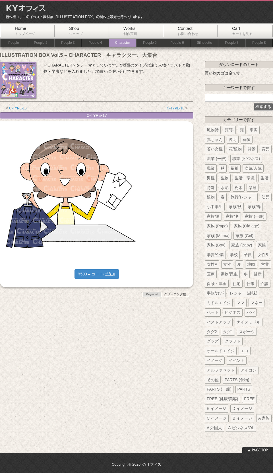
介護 (264, 283)
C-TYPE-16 (17, 108)
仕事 (251, 283)
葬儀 (247, 139)
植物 (211, 197)
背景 (252, 149)
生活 (264, 178)
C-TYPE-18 (175, 108)
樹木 (239, 187)
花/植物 (235, 149)
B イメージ (242, 418)
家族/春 (254, 206)
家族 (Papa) (217, 226)
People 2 (40, 43)
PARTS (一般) (219, 389)
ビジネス (233, 312)
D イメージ (242, 408)
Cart (242, 31)
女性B (263, 254)
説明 (233, 139)
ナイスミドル (248, 322)
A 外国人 (214, 428)
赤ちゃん (215, 139)
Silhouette (204, 43)
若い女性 (215, 149)
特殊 (211, 187)
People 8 (259, 43)
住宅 (237, 283)
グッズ (213, 341)
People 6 (177, 43)
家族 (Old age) (246, 226)
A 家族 (264, 418)
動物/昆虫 (229, 274)
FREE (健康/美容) (222, 399)
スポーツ (247, 331)
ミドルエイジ (219, 302)
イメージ (215, 360)
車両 (254, 130)
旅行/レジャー (243, 197)
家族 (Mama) (218, 235)
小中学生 (215, 206)
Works (130, 31)
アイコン (249, 370)
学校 (234, 254)
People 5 (149, 43)
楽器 (253, 187)
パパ (251, 312)
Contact (188, 31)
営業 (265, 264)
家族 (262, 245)
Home (25, 31)
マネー (256, 302)
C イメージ (217, 418)
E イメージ (216, 408)
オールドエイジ (221, 350)
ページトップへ (257, 450)
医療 (211, 274)
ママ (241, 302)
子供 (248, 254)
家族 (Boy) (216, 245)
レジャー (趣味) (243, 293)
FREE (249, 399)
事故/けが (215, 293)
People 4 (95, 43)
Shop (76, 31)
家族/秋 (235, 206)
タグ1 (228, 331)
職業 (211, 168)
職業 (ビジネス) (246, 158)
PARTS (243, 389)
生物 (225, 178)
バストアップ (219, 322)
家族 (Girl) (244, 235)
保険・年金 (217, 283)
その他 (213, 379)
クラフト (233, 341)
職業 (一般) (216, 158)
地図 (251, 264)
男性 (211, 178)
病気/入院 (253, 168)
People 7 (231, 43)
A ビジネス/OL (241, 428)
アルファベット (221, 370)
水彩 (225, 187)
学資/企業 (215, 254)
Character (122, 43)
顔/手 (229, 130)
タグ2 (212, 331)
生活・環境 (245, 178)
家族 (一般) (254, 216)
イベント (237, 360)
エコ (245, 350)
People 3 (68, 43)
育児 (266, 149)
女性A (212, 264)
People (13, 43)
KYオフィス (72, 12)
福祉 (235, 168)
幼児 (266, 197)
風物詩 (213, 130)
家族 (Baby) (241, 245)
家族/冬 (232, 216)
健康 (258, 274)
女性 (227, 264)
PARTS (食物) (237, 379)
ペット (213, 312)
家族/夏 (213, 216)
